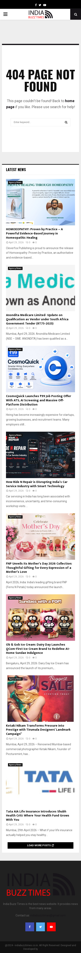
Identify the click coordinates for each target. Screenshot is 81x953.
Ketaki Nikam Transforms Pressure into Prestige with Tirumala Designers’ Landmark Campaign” (38, 730)
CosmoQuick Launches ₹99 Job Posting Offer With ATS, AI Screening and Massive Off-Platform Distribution (38, 400)
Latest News (16, 169)
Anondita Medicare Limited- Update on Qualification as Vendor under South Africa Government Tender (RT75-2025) (37, 319)
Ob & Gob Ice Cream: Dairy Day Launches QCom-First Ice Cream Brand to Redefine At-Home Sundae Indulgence (38, 649)
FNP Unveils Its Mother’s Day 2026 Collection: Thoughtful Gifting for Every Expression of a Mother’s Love (39, 568)
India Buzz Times (48, 949)
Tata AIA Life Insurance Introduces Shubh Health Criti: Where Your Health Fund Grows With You (37, 816)
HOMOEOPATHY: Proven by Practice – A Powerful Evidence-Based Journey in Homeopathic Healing (34, 233)
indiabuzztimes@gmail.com (48, 915)
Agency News (15, 182)
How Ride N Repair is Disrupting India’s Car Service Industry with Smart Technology (36, 484)
